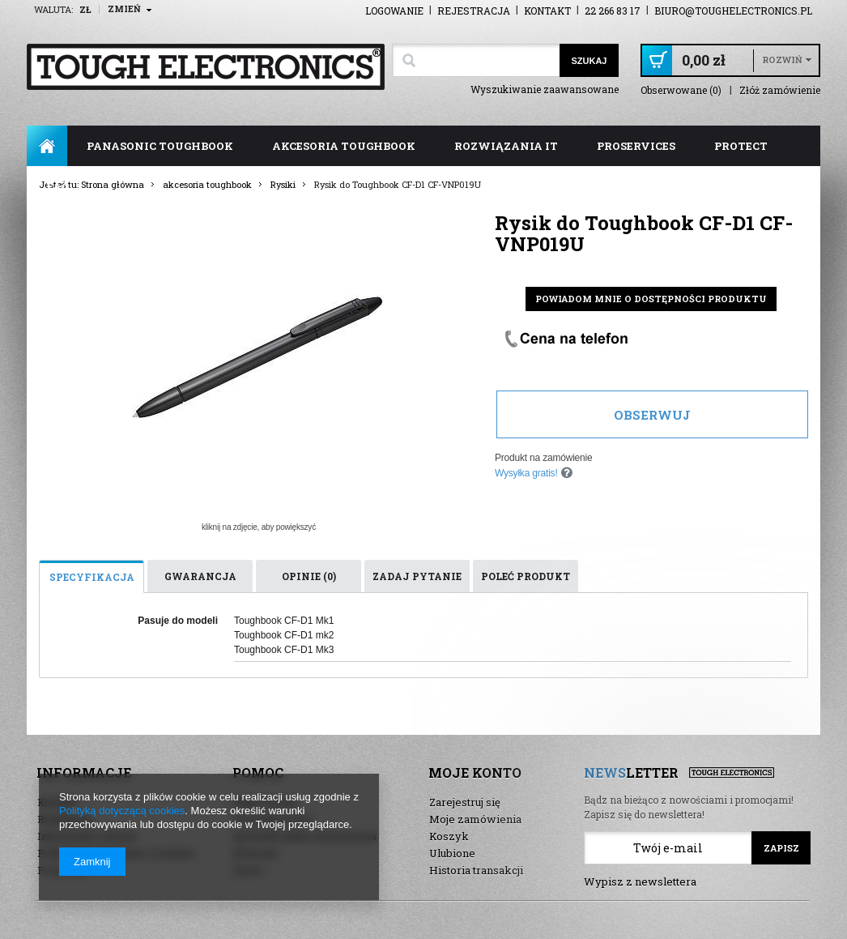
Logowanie (394, 10)
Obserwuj (652, 415)
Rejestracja (473, 10)
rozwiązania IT (506, 146)
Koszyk (449, 836)
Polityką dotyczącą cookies (122, 811)
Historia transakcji (476, 870)
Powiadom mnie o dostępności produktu (651, 298)
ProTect (741, 146)
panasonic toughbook (160, 146)
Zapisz (781, 848)
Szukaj (589, 61)
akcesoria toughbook (343, 146)
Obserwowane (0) (681, 90)
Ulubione (452, 853)
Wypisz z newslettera (640, 881)
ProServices (636, 146)
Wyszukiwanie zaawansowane (544, 89)
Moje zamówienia (475, 819)
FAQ (58, 186)
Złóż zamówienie (779, 90)
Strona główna (47, 146)
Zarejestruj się (464, 802)
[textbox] (476, 60)
